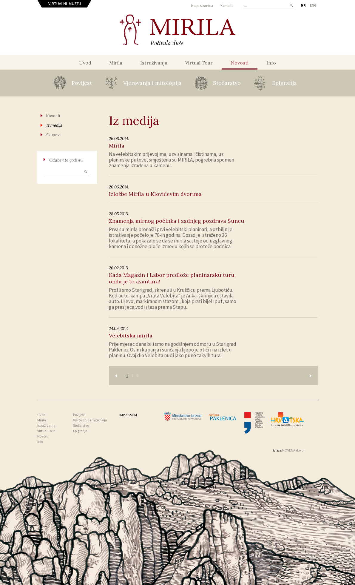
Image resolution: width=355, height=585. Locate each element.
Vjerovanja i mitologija (152, 82)
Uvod (85, 63)
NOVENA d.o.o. (293, 450)
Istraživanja (153, 63)
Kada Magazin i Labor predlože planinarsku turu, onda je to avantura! (172, 278)
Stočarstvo (227, 82)
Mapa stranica (202, 5)
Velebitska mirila (130, 335)
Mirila (115, 63)
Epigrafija (284, 82)
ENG (313, 5)
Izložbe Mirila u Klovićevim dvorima (155, 194)
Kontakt (226, 5)
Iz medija (54, 125)
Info (271, 63)
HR (303, 5)
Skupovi (53, 134)
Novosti (239, 63)
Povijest (82, 82)
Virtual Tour (199, 63)
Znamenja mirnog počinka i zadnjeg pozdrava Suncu (176, 220)
